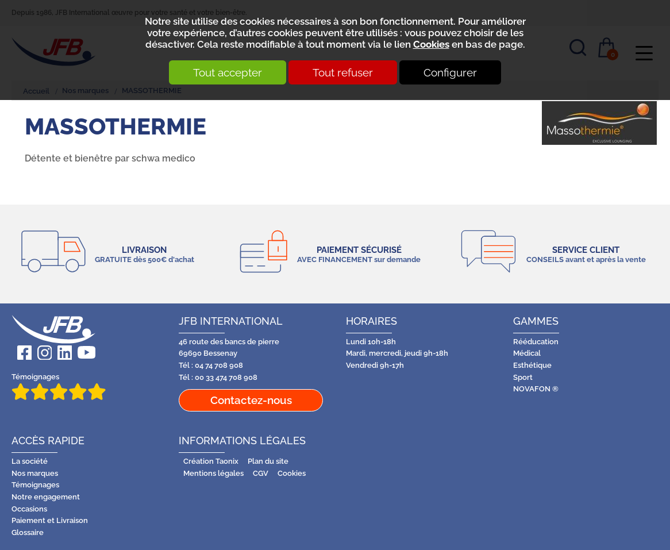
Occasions (29, 509)
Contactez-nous (251, 400)
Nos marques (34, 473)
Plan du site (268, 461)
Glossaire (27, 532)
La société (29, 461)
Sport (523, 377)
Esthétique (532, 365)
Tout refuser (343, 72)
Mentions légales (213, 473)
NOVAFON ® (536, 388)
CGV (260, 473)
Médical (527, 353)
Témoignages (58, 386)
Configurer (450, 72)
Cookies (431, 44)
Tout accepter (227, 72)
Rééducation (536, 341)
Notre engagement (45, 497)
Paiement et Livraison (49, 520)
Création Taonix (210, 461)
